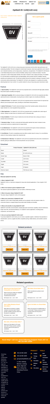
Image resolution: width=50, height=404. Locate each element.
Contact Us (19, 3)
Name (29, 21)
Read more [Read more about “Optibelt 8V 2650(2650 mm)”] (40, 249)
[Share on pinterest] (44, 61)
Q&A (32, 3)
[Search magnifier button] (47, 2)
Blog (27, 3)
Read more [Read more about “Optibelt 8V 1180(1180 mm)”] (40, 273)
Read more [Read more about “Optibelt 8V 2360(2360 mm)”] (9, 273)
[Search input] (42, 2)
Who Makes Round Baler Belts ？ (36, 288)
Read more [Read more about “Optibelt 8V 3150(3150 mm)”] (9, 249)
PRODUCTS (23, 1)
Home (15, 1)
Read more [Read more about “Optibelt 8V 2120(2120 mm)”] (25, 273)
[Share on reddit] (38, 61)
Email (29, 27)
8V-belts (15, 15)
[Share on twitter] (32, 61)
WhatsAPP (30, 33)
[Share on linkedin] (35, 61)
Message (30, 41)
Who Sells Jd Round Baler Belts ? (13, 321)
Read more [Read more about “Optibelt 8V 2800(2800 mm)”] (25, 249)
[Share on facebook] (29, 61)
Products (5, 15)
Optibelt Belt (10, 15)
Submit (30, 56)
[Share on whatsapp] (41, 61)
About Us (32, 1)
